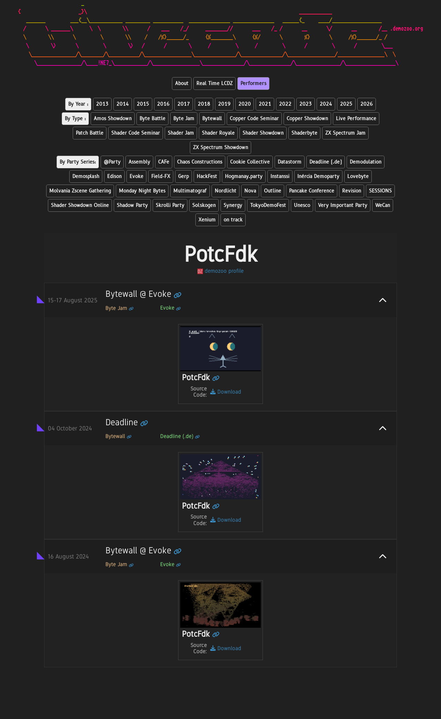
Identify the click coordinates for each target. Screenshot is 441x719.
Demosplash (85, 176)
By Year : (78, 104)
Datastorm (289, 162)
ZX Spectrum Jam (345, 133)
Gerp (183, 176)
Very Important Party (342, 205)
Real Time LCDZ (214, 83)
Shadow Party (132, 205)
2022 (285, 104)
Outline (272, 191)
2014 (122, 104)
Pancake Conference (311, 191)
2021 (265, 104)
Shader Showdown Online (80, 205)
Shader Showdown (263, 133)
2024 (326, 104)
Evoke (136, 176)
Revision (351, 191)
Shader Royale (218, 133)
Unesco (302, 205)
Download (225, 391)
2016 (163, 104)
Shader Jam (181, 133)
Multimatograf (190, 191)
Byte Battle (152, 118)
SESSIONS (380, 191)
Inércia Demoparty (318, 176)
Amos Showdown (113, 118)
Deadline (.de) (325, 162)
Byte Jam (183, 118)
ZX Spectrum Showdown (220, 147)
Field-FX (160, 176)
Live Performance (356, 118)
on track (233, 220)
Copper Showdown (307, 118)
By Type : (75, 118)
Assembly (139, 162)
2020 (244, 104)
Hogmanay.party (244, 176)
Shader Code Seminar (135, 133)
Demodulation (365, 162)
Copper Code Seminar (254, 118)
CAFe (163, 162)
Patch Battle (89, 133)
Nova (250, 191)
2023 (305, 104)
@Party (112, 162)
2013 (102, 104)
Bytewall (212, 118)
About (181, 83)
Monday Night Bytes (142, 191)
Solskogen (204, 205)
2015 (143, 104)
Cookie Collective (250, 162)
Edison (114, 176)
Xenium (207, 220)
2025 (346, 104)
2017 (183, 104)
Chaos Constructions (199, 162)
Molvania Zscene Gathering (80, 191)
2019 (224, 104)
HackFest (207, 176)
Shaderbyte (304, 133)
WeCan (382, 205)
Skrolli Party (170, 205)
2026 (366, 104)
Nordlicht (225, 191)
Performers (253, 83)
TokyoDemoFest (268, 205)
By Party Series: (78, 162)
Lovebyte (358, 176)
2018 (204, 104)
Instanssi (279, 176)
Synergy (233, 205)
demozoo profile (220, 271)
